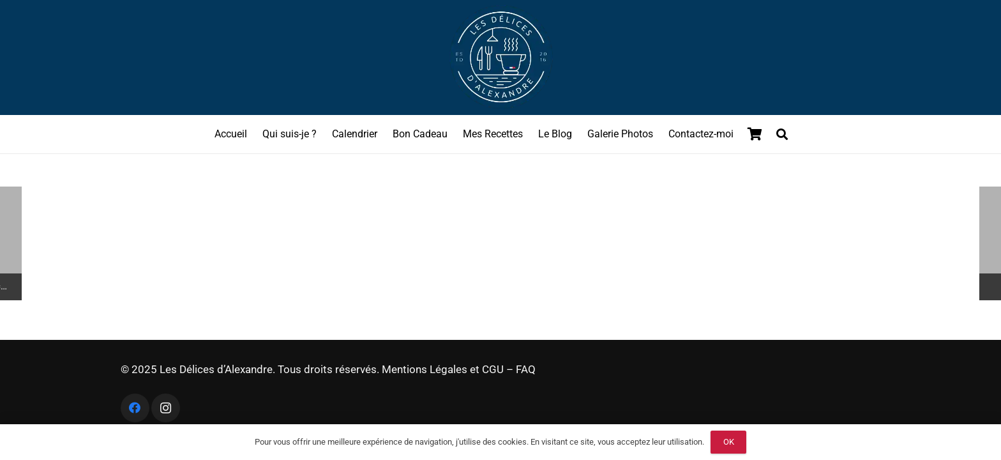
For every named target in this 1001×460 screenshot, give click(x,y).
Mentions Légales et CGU (443, 369)
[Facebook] (135, 408)
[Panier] (755, 134)
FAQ (526, 369)
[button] (782, 134)
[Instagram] (165, 408)
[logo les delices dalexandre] (500, 58)
